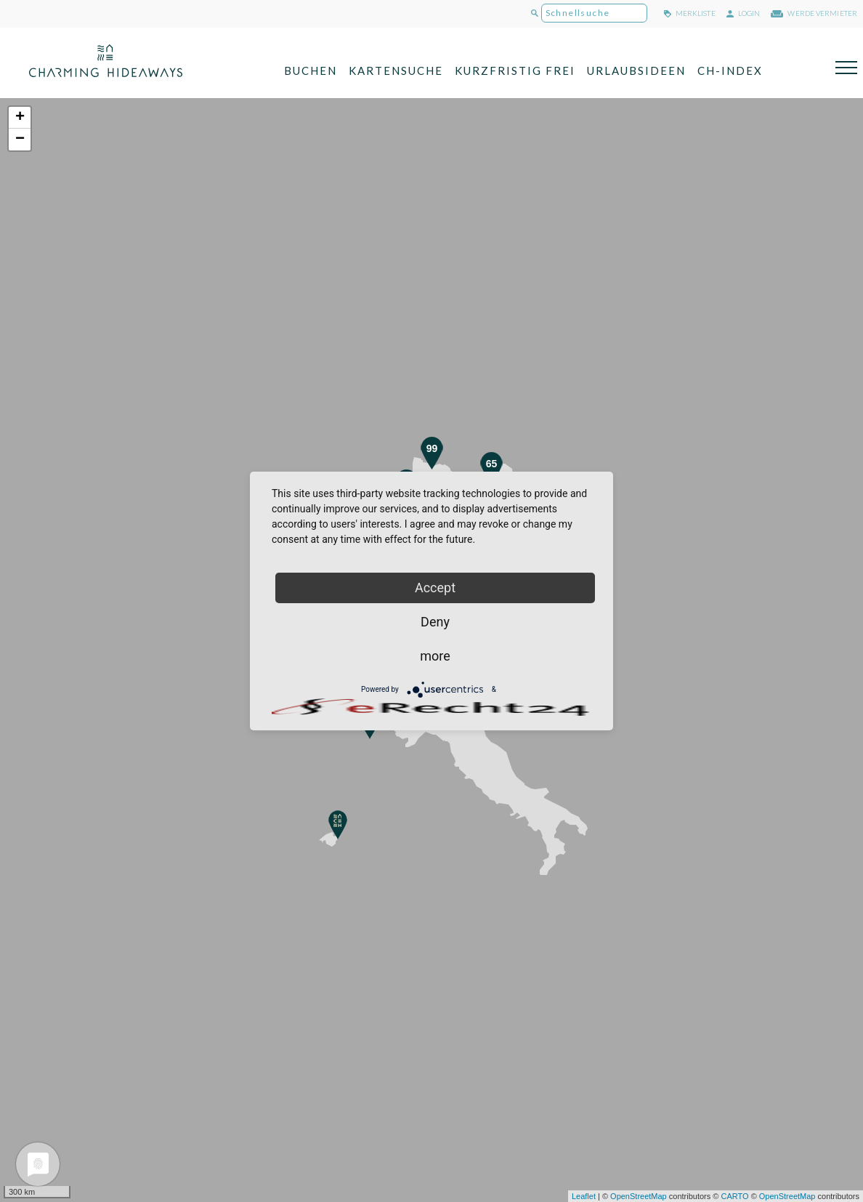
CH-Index (730, 70)
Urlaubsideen (636, 70)
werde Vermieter (814, 13)
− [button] (20, 139)
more (435, 655)
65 (492, 463)
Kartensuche (396, 70)
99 (432, 448)
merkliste (690, 13)
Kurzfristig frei (515, 70)
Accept (435, 587)
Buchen (310, 70)
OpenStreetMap (638, 1196)
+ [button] (20, 118)
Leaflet (584, 1196)
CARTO (734, 1196)
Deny (435, 621)
